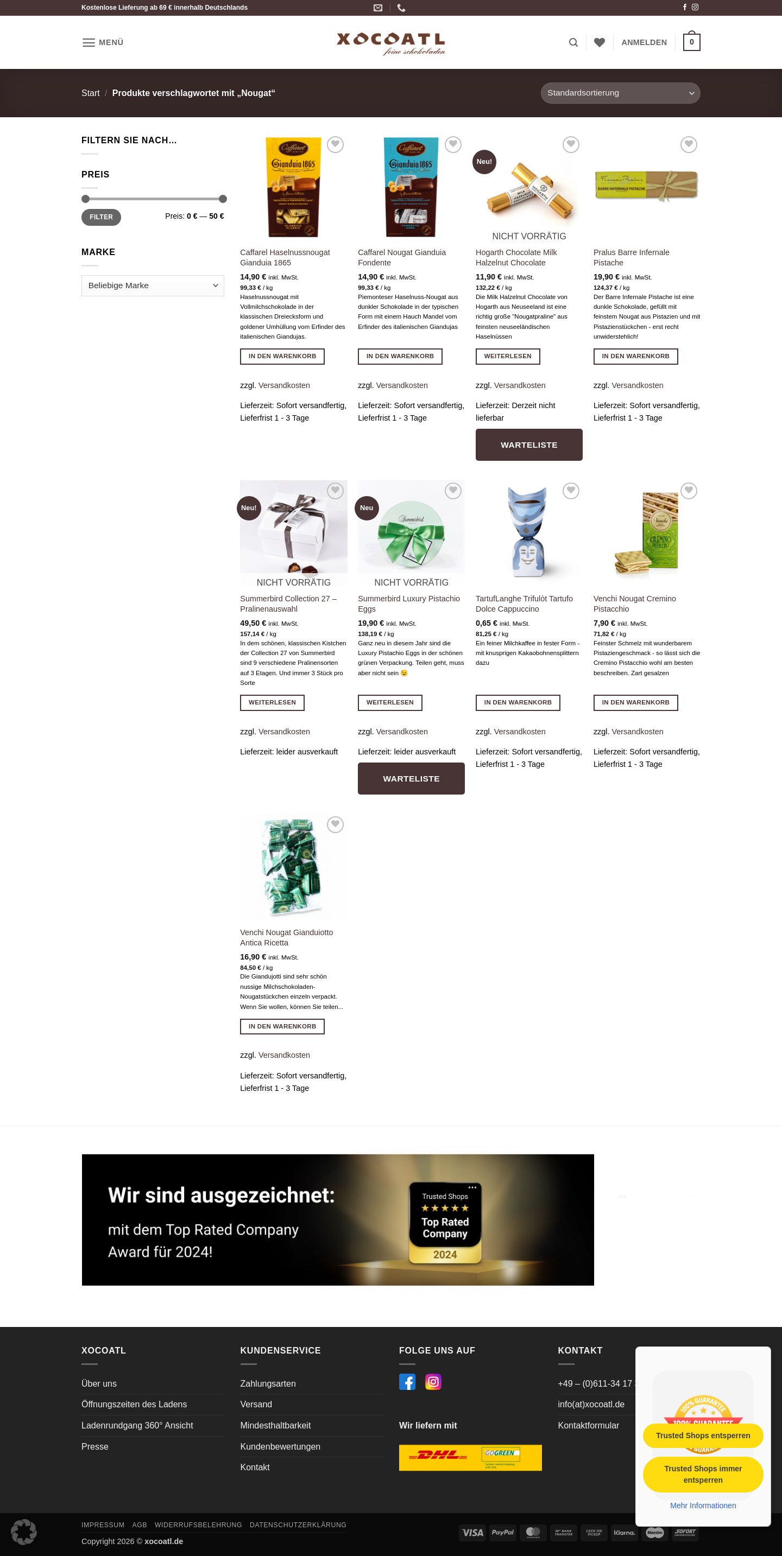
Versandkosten (284, 385)
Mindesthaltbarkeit (276, 1425)
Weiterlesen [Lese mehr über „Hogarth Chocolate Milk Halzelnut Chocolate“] (508, 356)
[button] (102, 42)
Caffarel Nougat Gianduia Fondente (402, 257)
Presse (95, 1446)
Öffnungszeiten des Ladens (134, 1404)
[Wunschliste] (599, 42)
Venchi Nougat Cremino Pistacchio (635, 603)
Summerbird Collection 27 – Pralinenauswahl (288, 603)
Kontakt (255, 1467)
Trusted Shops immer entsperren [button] (703, 1474)
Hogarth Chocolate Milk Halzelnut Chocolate (516, 257)
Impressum (103, 1525)
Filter (101, 217)
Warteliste (529, 444)
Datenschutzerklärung (298, 1525)
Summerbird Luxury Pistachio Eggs (409, 603)
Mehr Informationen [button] (703, 1505)
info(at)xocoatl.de (591, 1404)
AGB (139, 1525)
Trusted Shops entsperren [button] (703, 1435)
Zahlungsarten (268, 1383)
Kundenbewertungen (281, 1446)
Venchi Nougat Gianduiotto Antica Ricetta (286, 937)
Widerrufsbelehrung (198, 1525)
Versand (257, 1404)
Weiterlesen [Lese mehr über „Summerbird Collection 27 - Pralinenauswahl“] (272, 702)
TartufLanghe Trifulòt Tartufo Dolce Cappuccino (524, 603)
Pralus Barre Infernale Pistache (632, 257)
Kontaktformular (589, 1425)
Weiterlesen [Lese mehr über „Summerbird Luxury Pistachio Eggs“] (390, 702)
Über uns (99, 1383)
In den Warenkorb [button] (283, 356)
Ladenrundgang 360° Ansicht (137, 1425)
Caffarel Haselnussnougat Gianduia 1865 (285, 257)
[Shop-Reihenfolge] (621, 93)
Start (90, 93)
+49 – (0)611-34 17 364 (603, 1383)
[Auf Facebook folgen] (685, 7)
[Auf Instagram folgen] (695, 7)
